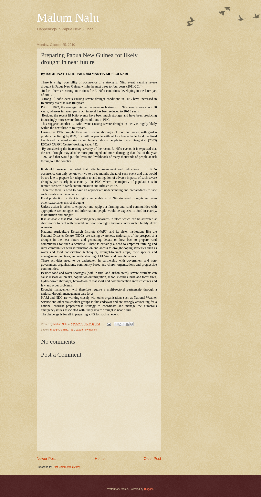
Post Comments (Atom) (66, 466)
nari (72, 329)
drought (54, 329)
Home (100, 459)
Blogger (148, 488)
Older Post (152, 459)
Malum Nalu (68, 17)
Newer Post (46, 459)
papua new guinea (86, 329)
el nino (64, 329)
